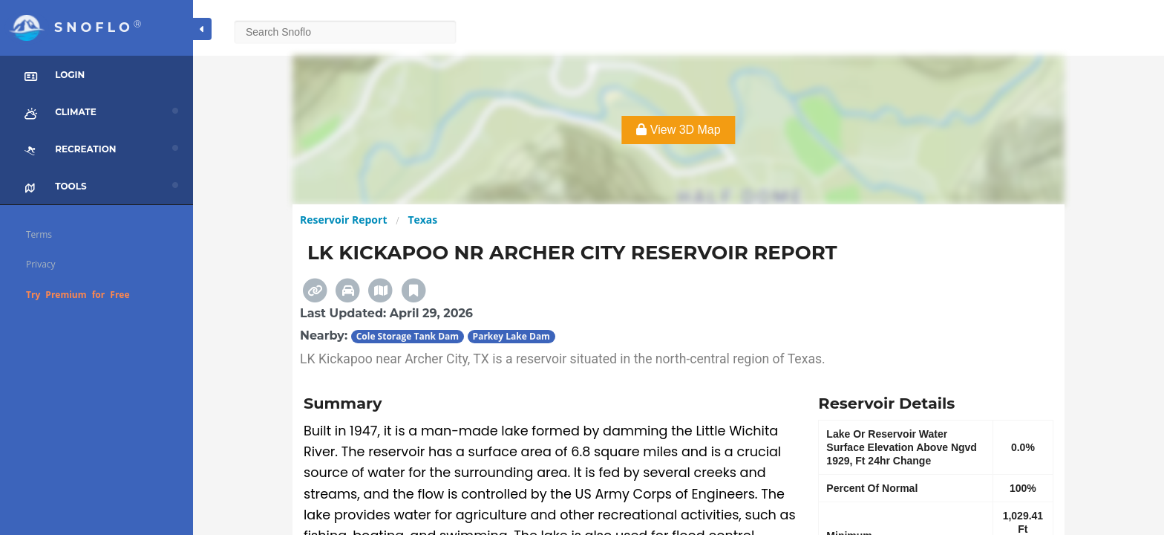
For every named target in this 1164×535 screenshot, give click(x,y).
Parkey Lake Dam (511, 336)
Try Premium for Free (78, 294)
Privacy (41, 264)
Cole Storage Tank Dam (407, 336)
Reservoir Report (343, 220)
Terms (39, 234)
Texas (422, 220)
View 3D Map (678, 129)
